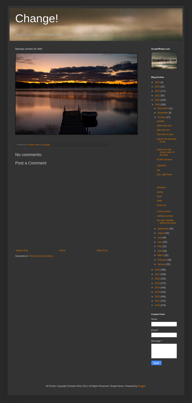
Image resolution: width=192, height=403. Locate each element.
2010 (157, 305)
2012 (157, 296)
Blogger (142, 386)
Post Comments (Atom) (41, 256)
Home (62, 250)
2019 (157, 104)
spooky (160, 121)
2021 (157, 95)
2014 (157, 287)
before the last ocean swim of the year (165, 152)
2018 (157, 269)
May (159, 246)
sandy (160, 192)
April (160, 251)
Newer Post (22, 250)
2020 (157, 100)
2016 (157, 278)
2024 (157, 82)
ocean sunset (163, 211)
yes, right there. (165, 174)
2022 (157, 91)
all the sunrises (164, 159)
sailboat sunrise (165, 216)
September (163, 228)
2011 (157, 301)
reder (159, 200)
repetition (161, 165)
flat (158, 170)
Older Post (102, 250)
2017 (157, 274)
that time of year (165, 134)
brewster (161, 187)
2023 (157, 86)
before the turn (164, 125)
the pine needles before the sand (166, 221)
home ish (161, 205)
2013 (157, 292)
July (159, 237)
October (161, 117)
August (161, 233)
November (163, 112)
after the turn (163, 130)
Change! (36, 18)
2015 (157, 283)
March (160, 255)
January (161, 264)
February (162, 260)
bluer (159, 196)
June (160, 242)
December (163, 108)
